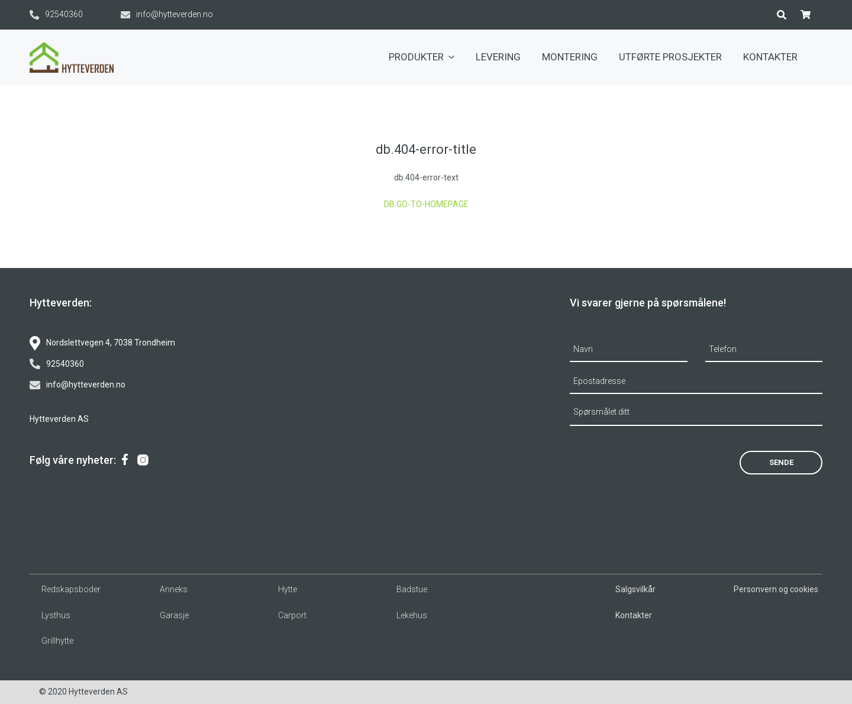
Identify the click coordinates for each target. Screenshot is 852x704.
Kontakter (770, 57)
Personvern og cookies (776, 589)
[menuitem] (421, 57)
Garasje (174, 615)
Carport (292, 615)
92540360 (56, 14)
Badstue (411, 589)
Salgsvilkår (635, 589)
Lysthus (55, 615)
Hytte (287, 589)
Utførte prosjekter (670, 57)
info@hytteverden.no (167, 14)
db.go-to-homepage (426, 204)
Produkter (421, 57)
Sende (781, 462)
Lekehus (411, 615)
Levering (498, 57)
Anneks (174, 589)
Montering (570, 57)
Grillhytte (57, 640)
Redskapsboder (71, 589)
